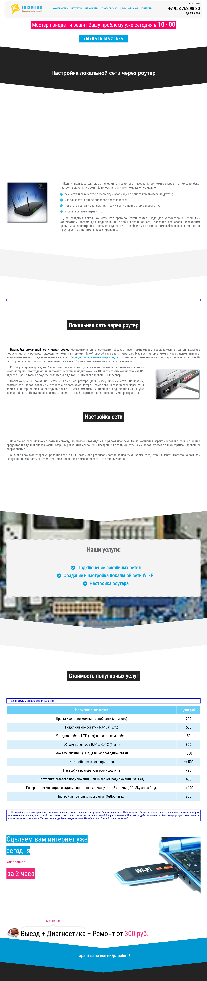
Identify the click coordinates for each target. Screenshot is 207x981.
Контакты (146, 8)
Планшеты (92, 8)
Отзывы (133, 8)
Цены (123, 8)
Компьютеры (61, 8)
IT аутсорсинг (109, 8)
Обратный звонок (192, 3)
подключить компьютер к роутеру (98, 357)
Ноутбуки (77, 8)
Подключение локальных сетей (109, 567)
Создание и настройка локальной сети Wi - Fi (108, 575)
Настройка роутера (109, 583)
